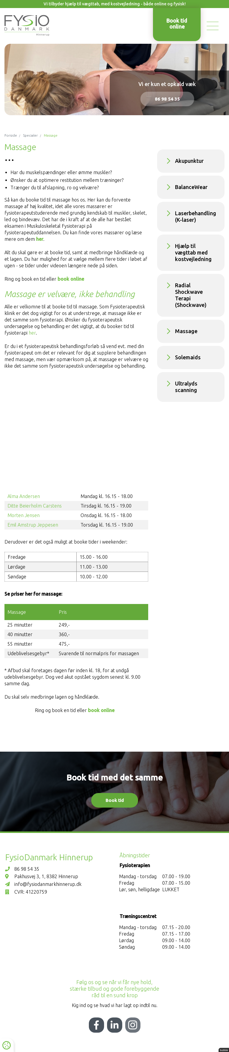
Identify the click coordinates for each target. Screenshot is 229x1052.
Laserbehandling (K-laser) (195, 216)
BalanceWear (191, 187)
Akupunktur (189, 161)
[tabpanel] (114, 79)
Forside (10, 135)
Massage (186, 331)
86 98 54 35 (167, 99)
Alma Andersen (23, 496)
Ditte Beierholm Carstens (34, 505)
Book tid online (176, 23)
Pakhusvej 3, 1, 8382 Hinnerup (41, 876)
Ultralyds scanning (186, 386)
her (39, 239)
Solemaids (188, 357)
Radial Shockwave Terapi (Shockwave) (191, 295)
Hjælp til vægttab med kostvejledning (193, 252)
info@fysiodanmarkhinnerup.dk (43, 884)
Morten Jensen (23, 515)
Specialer (30, 135)
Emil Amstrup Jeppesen (32, 524)
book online (71, 279)
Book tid (115, 800)
